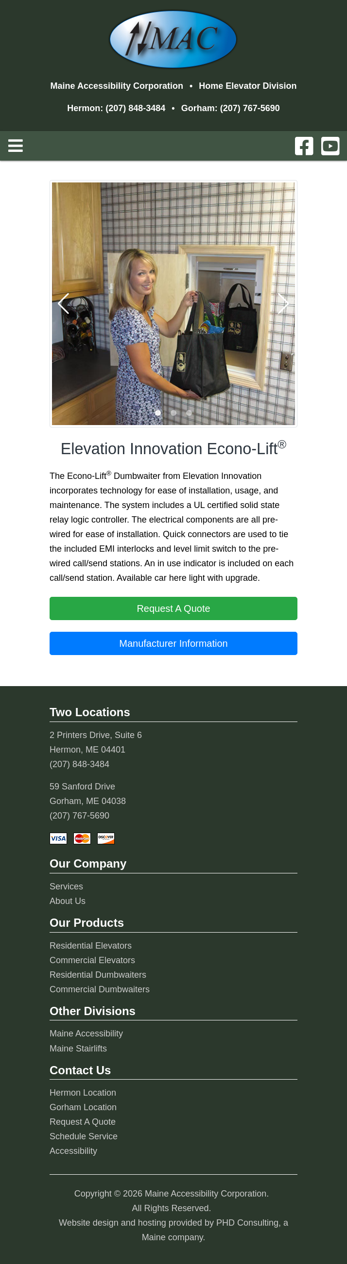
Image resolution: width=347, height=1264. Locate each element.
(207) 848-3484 (135, 108)
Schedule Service (84, 1136)
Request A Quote (83, 1122)
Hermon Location (83, 1093)
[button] (158, 413)
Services (66, 886)
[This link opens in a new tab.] (304, 147)
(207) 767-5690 (250, 108)
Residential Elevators (91, 946)
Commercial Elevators (92, 960)
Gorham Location (83, 1107)
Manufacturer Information (173, 643)
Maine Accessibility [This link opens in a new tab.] (86, 1033)
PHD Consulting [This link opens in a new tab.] (247, 1223)
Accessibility (73, 1151)
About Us (68, 901)
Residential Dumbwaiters (98, 975)
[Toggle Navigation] (15, 146)
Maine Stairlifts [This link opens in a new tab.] (78, 1048)
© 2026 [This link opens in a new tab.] (128, 1193)
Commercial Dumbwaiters (100, 989)
